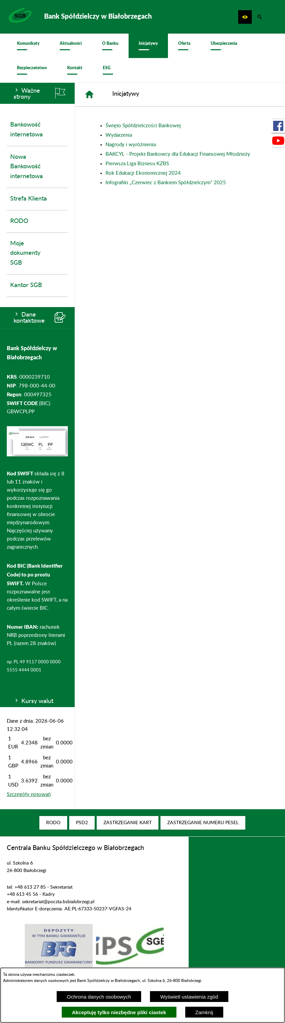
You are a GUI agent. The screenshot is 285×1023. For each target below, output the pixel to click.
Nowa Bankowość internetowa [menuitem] (26, 167)
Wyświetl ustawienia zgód (189, 997)
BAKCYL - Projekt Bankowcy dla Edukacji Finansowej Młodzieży (178, 154)
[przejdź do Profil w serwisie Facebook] (278, 126)
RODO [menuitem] (19, 221)
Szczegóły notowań (29, 794)
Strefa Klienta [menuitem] (28, 199)
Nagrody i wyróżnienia (131, 144)
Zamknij (204, 1012)
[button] (245, 17)
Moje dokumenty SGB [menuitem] (25, 253)
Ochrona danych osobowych (99, 997)
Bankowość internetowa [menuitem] (26, 130)
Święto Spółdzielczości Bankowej (143, 125)
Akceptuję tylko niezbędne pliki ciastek (119, 1012)
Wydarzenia (119, 135)
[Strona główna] (89, 94)
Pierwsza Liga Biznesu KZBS (137, 163)
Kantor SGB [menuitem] (26, 285)
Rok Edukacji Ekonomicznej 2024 (143, 173)
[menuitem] (28, 46)
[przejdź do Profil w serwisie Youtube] (278, 140)
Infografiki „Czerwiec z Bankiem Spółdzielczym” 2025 (166, 182)
